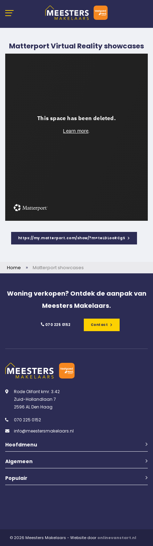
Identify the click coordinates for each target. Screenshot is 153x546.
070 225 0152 (55, 324)
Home (14, 267)
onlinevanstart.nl (116, 537)
